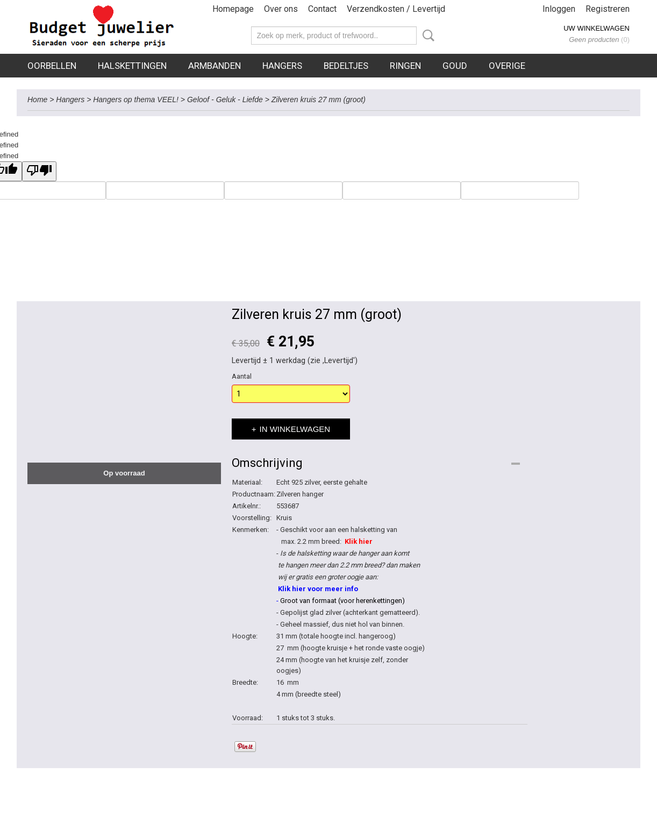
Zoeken (426, 35)
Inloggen (558, 9)
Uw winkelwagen (596, 28)
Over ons (281, 9)
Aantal (242, 376)
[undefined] (39, 171)
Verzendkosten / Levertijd (396, 9)
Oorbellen (51, 65)
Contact (322, 9)
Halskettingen (132, 65)
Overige (507, 65)
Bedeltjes (346, 65)
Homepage (233, 9)
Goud (454, 65)
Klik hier (359, 541)
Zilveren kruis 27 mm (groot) (319, 99)
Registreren (607, 9)
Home (37, 99)
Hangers (282, 65)
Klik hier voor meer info (317, 589)
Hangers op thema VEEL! (135, 99)
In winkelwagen (295, 429)
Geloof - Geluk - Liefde (225, 99)
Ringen (405, 65)
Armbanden (214, 65)
